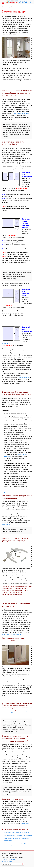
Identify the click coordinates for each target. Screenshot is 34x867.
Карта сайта (8, 861)
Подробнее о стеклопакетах (11, 634)
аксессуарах (6, 524)
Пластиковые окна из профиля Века (16, 832)
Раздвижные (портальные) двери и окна (18, 835)
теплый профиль (24, 377)
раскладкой (6, 343)
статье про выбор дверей (20, 113)
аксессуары (25, 823)
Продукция (5, 7)
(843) (26, 2)
